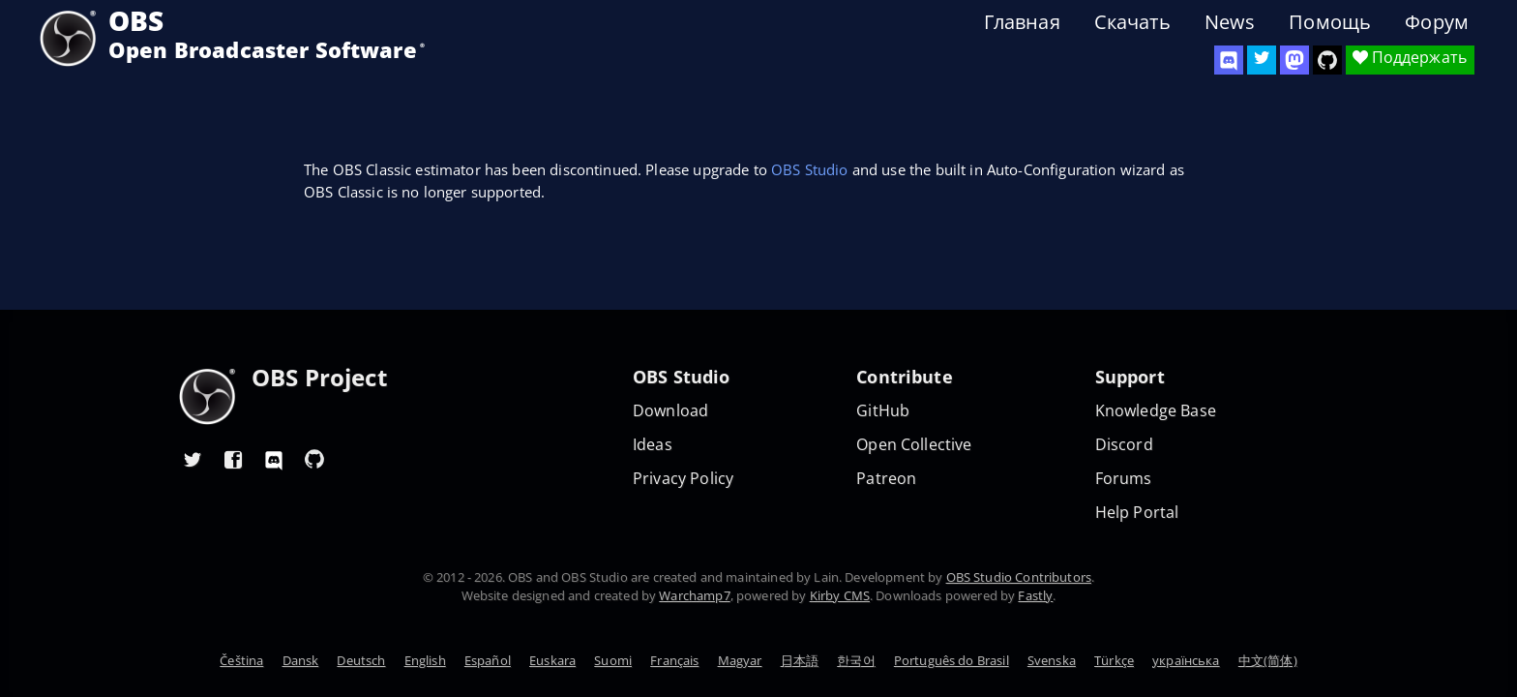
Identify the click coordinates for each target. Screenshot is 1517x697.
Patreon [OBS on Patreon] (886, 479)
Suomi (613, 660)
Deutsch (361, 660)
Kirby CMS (840, 595)
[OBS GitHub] (314, 458)
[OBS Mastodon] (1294, 60)
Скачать (1132, 22)
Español (487, 660)
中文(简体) (1267, 660)
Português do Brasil (951, 660)
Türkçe (1114, 660)
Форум (1437, 22)
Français (674, 660)
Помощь (1330, 22)
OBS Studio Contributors (1018, 577)
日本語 (799, 660)
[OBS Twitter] (1261, 60)
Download (670, 411)
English (425, 660)
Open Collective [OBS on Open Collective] (913, 445)
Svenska (1051, 660)
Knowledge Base (1155, 411)
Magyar (740, 660)
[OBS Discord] (1228, 60)
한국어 (856, 660)
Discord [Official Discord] (1124, 445)
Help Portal (1137, 512)
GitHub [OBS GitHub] (882, 411)
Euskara (552, 660)
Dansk (301, 660)
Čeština (241, 660)
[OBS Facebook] (233, 458)
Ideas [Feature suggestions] (652, 445)
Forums (1123, 479)
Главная (1022, 22)
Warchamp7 (694, 595)
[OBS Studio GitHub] (1327, 60)
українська (1186, 660)
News (1230, 22)
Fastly (1035, 595)
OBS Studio (809, 169)
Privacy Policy (683, 479)
